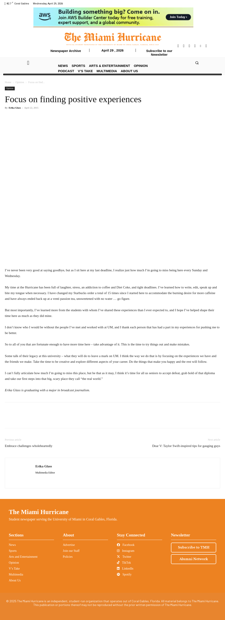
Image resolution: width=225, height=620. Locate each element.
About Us (15, 580)
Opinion (19, 82)
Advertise (69, 545)
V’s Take (14, 568)
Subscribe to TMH (193, 547)
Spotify (124, 574)
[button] (196, 62)
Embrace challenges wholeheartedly (29, 446)
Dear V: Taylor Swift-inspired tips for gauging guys (186, 446)
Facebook (125, 545)
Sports (13, 550)
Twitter (124, 556)
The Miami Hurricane (39, 511)
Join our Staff (71, 550)
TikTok (124, 562)
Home (8, 82)
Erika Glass (15, 107)
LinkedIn (125, 568)
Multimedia (16, 574)
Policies (68, 556)
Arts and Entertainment (23, 556)
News (12, 545)
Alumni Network (194, 559)
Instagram (125, 550)
